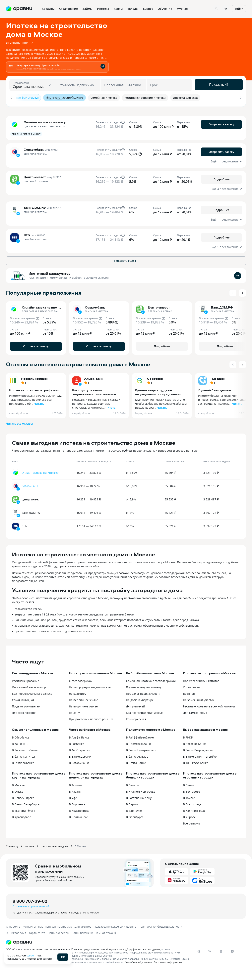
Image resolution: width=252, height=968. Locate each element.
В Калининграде (194, 809)
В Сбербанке (20, 735)
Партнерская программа (55, 924)
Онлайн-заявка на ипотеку (40, 471)
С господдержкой (81, 679)
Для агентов (83, 924)
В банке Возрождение (198, 748)
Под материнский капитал (201, 679)
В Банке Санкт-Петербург (200, 754)
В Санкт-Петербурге (25, 802)
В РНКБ (188, 735)
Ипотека (29, 844)
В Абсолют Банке (194, 742)
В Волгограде (192, 802)
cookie (30, 955)
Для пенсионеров (24, 711)
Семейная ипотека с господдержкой (151, 679)
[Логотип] (98, 940)
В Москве (18, 783)
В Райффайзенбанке (140, 735)
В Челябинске (78, 815)
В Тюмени (76, 783)
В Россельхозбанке (25, 748)
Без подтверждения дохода (144, 711)
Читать (39, 401)
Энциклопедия (16, 931)
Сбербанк (155, 377)
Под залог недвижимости (143, 692)
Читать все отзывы (19, 421)
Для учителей (135, 704)
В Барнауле (134, 809)
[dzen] (232, 949)
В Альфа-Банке (79, 735)
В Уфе (73, 796)
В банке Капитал (23, 754)
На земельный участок (198, 698)
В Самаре (132, 783)
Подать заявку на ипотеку (143, 685)
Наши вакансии (82, 931)
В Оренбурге (135, 815)
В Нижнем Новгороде (140, 789)
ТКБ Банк (217, 377)
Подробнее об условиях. (138, 960)
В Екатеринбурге (23, 809)
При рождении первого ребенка (91, 717)
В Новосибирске (23, 796)
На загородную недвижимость (90, 685)
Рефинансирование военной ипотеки (209, 704)
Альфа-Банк (93, 377)
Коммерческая (136, 717)
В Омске (17, 789)
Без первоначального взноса (32, 692)
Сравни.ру (12, 844)
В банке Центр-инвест (141, 748)
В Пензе (188, 783)
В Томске (189, 796)
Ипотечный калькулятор (49, 272)
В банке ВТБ (20, 742)
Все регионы (192, 821)
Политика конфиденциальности (160, 924)
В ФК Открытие (79, 748)
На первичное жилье (83, 698)
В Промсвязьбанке (139, 742)
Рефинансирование (25, 679)
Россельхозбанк (34, 377)
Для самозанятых (195, 711)
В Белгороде (191, 789)
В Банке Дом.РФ (80, 754)
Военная (189, 692)
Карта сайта (37, 931)
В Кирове (189, 815)
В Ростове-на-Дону (139, 796)
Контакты (29, 924)
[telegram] (199, 949)
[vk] (210, 949)
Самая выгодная (23, 698)
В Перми (132, 802)
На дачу (74, 711)
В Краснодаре (21, 815)
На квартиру (77, 692)
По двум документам (26, 704)
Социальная (191, 685)
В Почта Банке (136, 761)
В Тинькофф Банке (195, 761)
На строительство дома (54, 844)
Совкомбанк (30, 484)
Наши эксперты (58, 931)
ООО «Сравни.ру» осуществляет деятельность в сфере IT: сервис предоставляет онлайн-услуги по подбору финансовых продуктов (83, 947)
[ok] (221, 949)
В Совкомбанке (79, 761)
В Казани (75, 789)
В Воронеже (77, 802)
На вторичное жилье (83, 704)
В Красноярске (79, 809)
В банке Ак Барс (137, 754)
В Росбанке (76, 742)
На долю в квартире (140, 698)
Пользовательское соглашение (115, 924)
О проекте (13, 924)
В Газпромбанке (23, 761)
